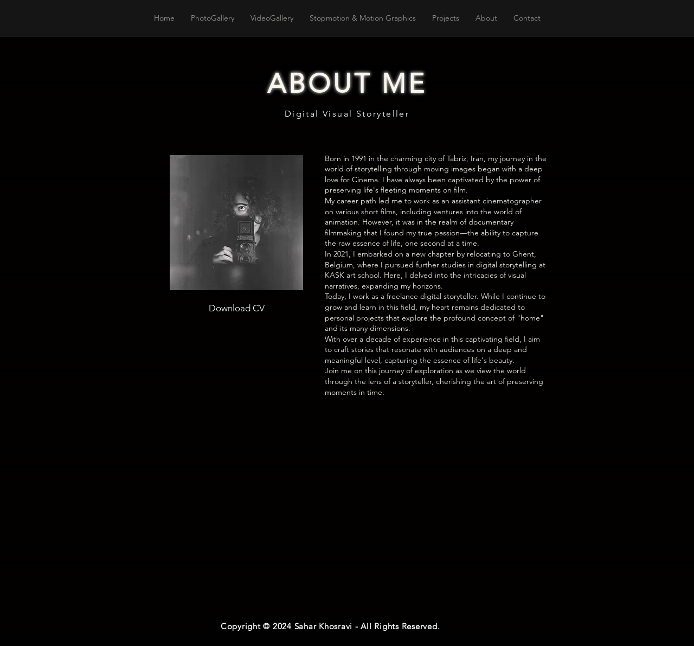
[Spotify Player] (333, 584)
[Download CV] (236, 308)
